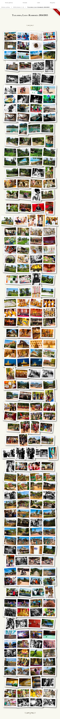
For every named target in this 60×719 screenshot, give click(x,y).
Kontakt (25, 2)
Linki (38, 2)
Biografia (52, 2)
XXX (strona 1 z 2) (18, 7)
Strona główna (9, 2)
